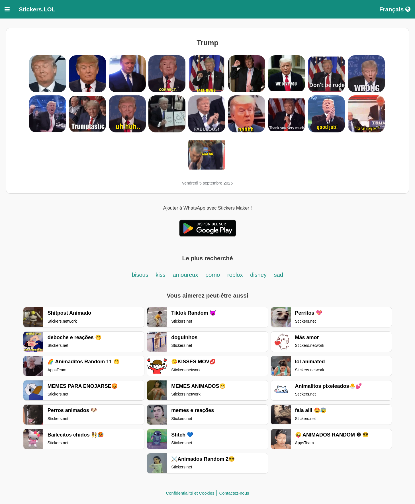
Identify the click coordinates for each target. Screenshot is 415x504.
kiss (160, 275)
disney (258, 275)
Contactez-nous (234, 493)
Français (394, 9)
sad (278, 275)
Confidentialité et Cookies (190, 493)
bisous (141, 275)
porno (212, 275)
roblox (235, 275)
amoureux (186, 275)
